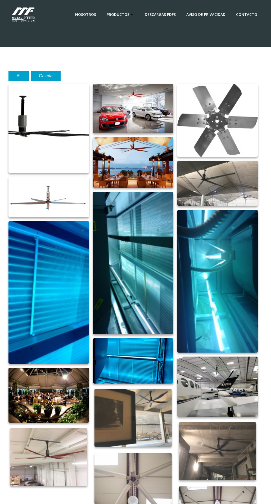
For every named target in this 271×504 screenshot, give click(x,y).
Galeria (46, 76)
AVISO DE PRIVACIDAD (205, 14)
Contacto (246, 14)
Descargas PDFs (160, 14)
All (19, 76)
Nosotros (85, 14)
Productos (120, 14)
